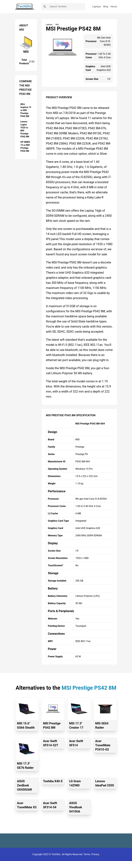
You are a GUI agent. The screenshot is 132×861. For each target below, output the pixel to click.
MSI (26, 51)
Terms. (87, 854)
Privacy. (95, 854)
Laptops (96, 6)
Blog (105, 6)
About (114, 6)
